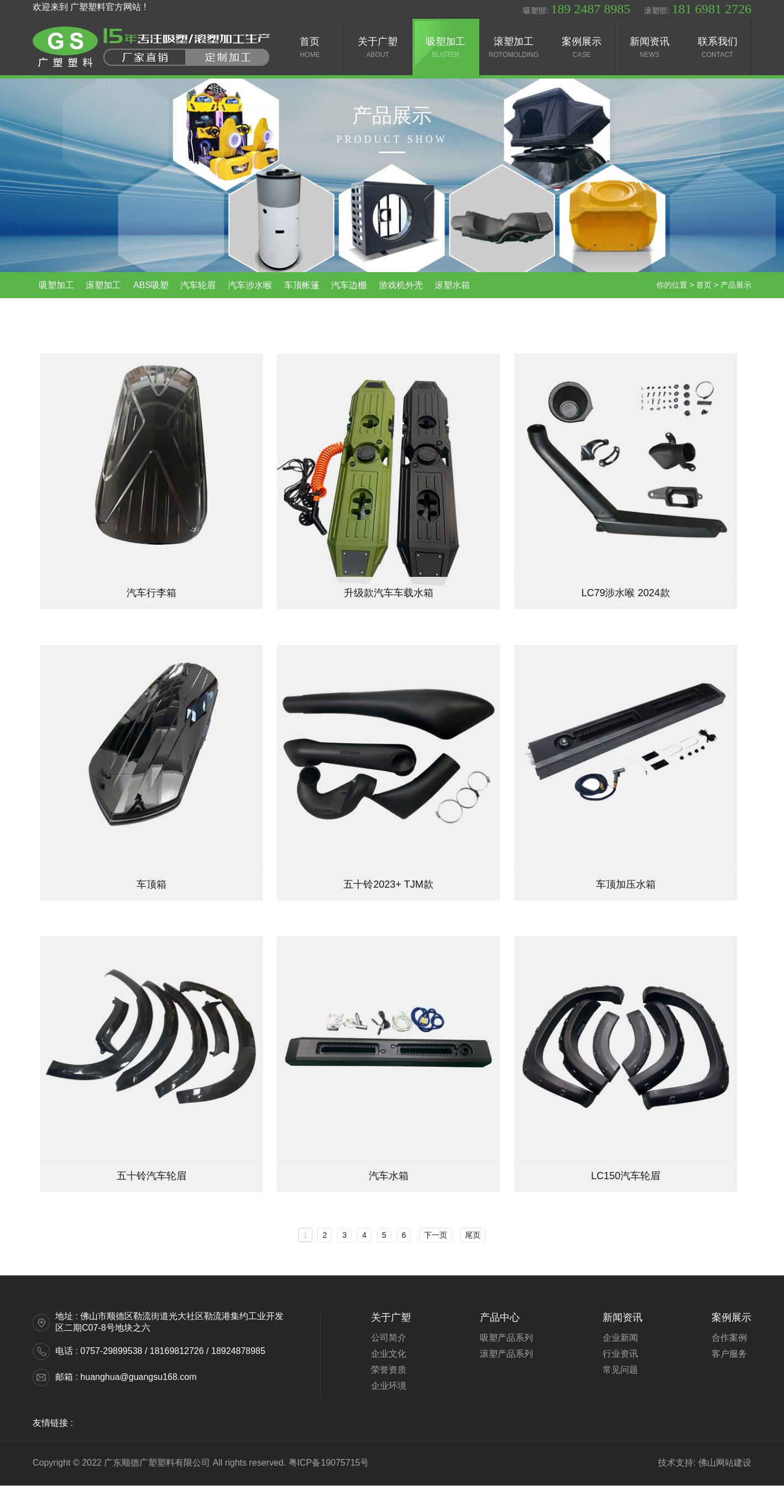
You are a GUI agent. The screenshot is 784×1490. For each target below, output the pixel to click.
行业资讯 (620, 1358)
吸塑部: (576, 9)
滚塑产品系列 (506, 1358)
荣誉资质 (388, 1374)
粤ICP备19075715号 (329, 1467)
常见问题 (620, 1374)
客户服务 (729, 1358)
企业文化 (388, 1358)
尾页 (472, 1239)
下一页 (435, 1239)
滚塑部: (697, 9)
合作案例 (729, 1342)
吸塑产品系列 (506, 1342)
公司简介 (388, 1342)
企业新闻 (620, 1342)
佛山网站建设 (724, 1467)
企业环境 (388, 1390)
